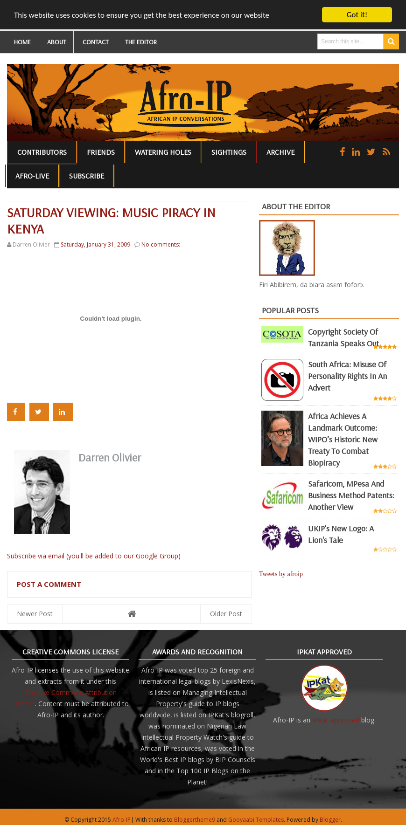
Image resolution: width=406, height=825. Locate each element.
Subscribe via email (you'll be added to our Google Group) (94, 555)
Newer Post (35, 613)
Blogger (330, 819)
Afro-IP (121, 819)
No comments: (160, 244)
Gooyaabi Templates (256, 819)
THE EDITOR (141, 42)
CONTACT (96, 42)
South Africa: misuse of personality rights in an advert (347, 376)
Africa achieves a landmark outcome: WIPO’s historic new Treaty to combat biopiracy (343, 439)
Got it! (357, 15)
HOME (22, 42)
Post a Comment (49, 583)
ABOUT (56, 42)
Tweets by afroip (281, 573)
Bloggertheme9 (194, 819)
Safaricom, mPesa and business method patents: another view (351, 495)
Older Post (226, 613)
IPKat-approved (335, 719)
